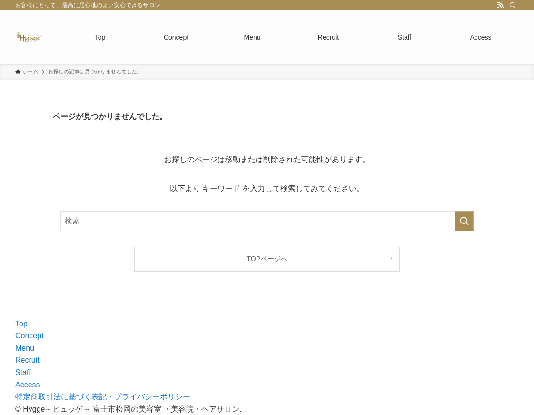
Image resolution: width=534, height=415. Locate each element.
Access (27, 385)
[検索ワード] (267, 221)
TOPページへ (267, 259)
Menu (24, 348)
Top (21, 324)
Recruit (27, 360)
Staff (23, 372)
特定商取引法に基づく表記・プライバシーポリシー (102, 397)
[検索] (512, 5)
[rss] (500, 5)
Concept (29, 336)
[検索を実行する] (464, 221)
